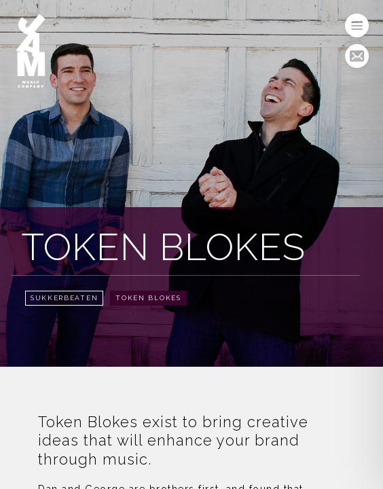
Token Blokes (148, 298)
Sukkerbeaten (64, 298)
